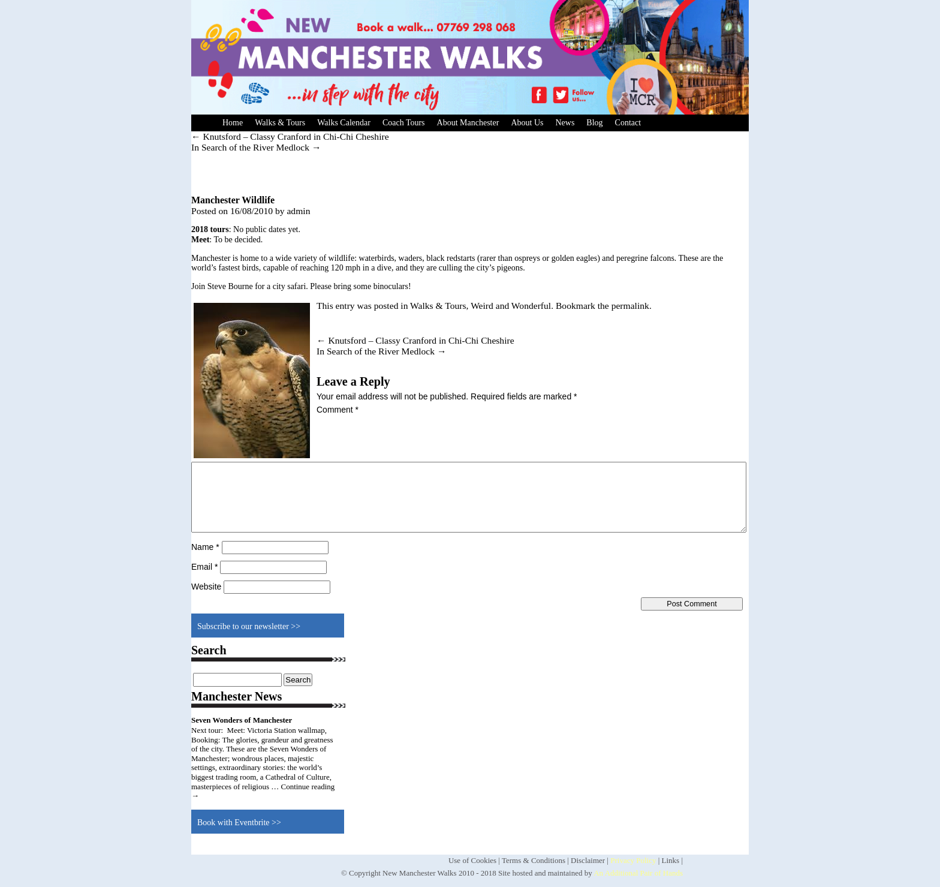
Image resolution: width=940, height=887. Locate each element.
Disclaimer (588, 860)
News (564, 122)
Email (204, 567)
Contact (628, 122)
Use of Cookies (472, 860)
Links (671, 860)
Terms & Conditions (533, 860)
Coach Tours (403, 122)
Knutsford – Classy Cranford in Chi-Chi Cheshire (290, 136)
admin (298, 211)
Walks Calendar (343, 122)
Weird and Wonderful (511, 305)
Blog (594, 122)
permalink (630, 305)
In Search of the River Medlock (256, 147)
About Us (527, 122)
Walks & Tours (280, 122)
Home (232, 122)
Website (206, 586)
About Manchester (468, 122)
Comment (337, 409)
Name (205, 547)
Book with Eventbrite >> (239, 822)
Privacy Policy (633, 860)
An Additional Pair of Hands (638, 872)
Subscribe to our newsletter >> (248, 626)
